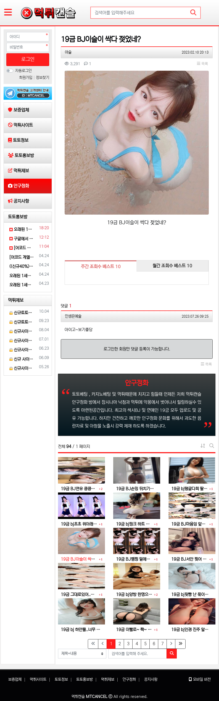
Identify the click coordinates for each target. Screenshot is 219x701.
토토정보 (61, 679)
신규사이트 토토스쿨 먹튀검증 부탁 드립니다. (21, 331)
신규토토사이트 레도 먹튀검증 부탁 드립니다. (21, 322)
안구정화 (129, 679)
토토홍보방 (17, 216)
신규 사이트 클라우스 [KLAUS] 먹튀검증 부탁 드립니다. (21, 359)
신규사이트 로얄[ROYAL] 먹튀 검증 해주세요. (21, 368)
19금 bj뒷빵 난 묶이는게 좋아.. (191, 594)
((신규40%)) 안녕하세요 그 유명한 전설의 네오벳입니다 (21, 266)
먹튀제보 (15, 300)
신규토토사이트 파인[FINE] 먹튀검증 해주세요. (21, 312)
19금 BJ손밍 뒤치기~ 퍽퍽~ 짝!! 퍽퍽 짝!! (136, 488)
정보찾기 (42, 77)
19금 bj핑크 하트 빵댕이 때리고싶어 (134, 524)
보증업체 (15, 679)
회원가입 (26, 77)
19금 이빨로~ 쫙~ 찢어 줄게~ (134, 629)
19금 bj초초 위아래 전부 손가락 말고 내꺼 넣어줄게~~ (79, 524)
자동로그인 (23, 70)
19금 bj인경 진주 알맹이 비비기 (191, 629)
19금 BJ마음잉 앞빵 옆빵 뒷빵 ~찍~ (189, 524)
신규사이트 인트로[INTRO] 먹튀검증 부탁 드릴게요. (21, 340)
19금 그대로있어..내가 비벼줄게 (79, 594)
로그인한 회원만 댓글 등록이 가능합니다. (137, 349)
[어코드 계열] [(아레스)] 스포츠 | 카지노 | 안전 (21, 248)
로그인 (28, 59)
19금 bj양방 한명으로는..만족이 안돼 (134, 594)
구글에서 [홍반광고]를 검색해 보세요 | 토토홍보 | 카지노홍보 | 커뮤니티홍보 (21, 238)
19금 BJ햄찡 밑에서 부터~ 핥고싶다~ (134, 559)
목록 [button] (202, 64)
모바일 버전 (200, 679)
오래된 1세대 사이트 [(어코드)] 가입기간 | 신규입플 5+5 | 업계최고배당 (21, 229)
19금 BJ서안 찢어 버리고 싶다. (189, 559)
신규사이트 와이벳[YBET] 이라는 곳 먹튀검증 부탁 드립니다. (21, 349)
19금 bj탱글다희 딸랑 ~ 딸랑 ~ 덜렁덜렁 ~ (189, 488)
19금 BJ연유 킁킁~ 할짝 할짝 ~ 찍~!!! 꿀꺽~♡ (79, 488)
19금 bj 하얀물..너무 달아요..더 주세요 (81, 629)
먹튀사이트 (38, 679)
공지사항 (150, 679)
